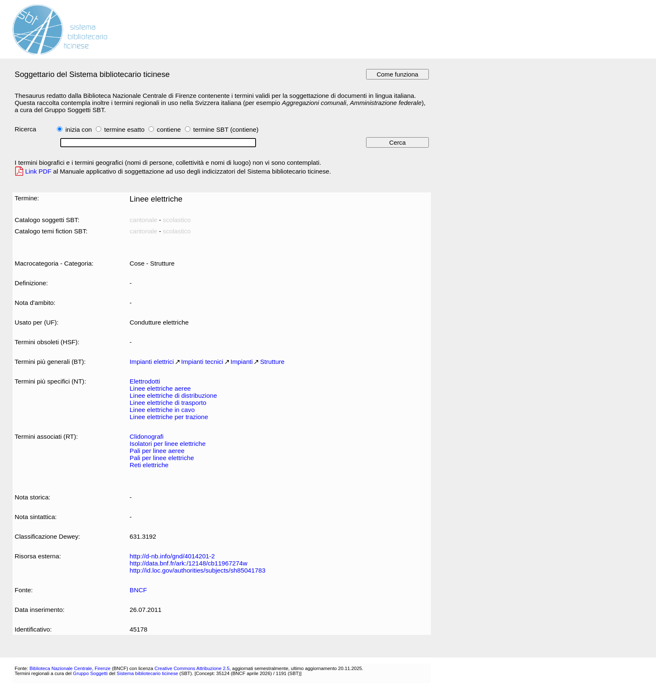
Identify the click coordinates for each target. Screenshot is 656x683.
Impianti (242, 361)
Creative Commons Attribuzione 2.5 (191, 668)
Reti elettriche (149, 464)
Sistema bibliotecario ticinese (147, 673)
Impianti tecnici (202, 361)
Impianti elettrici (152, 361)
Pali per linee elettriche (162, 457)
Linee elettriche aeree (160, 388)
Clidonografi (147, 436)
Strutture (272, 361)
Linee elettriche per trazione (169, 416)
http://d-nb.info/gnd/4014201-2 (172, 556)
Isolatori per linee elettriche (168, 443)
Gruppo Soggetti (90, 673)
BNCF (138, 589)
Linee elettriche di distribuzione (173, 395)
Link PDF (38, 171)
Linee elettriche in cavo (162, 409)
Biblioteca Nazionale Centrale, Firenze (69, 668)
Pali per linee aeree (157, 450)
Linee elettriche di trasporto (168, 402)
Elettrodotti (145, 381)
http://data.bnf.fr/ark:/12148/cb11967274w (188, 563)
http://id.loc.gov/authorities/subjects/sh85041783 (198, 570)
